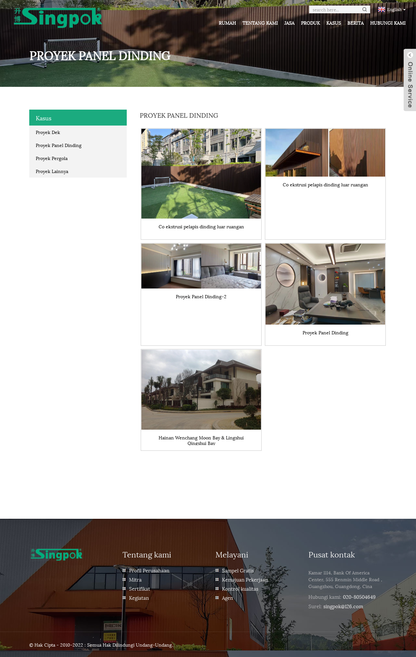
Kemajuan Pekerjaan (245, 579)
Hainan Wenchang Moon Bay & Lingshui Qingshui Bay (201, 440)
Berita (355, 22)
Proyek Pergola (52, 157)
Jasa (289, 22)
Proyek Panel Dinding (59, 144)
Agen (227, 597)
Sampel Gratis (238, 570)
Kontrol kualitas (240, 588)
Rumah (227, 22)
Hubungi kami (388, 22)
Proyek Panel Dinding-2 (201, 296)
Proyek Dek (48, 131)
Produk (310, 22)
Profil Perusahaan (149, 570)
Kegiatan (139, 597)
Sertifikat (139, 588)
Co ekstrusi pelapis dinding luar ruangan (201, 226)
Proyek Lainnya (52, 171)
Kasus (333, 22)
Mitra (135, 579)
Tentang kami (260, 22)
